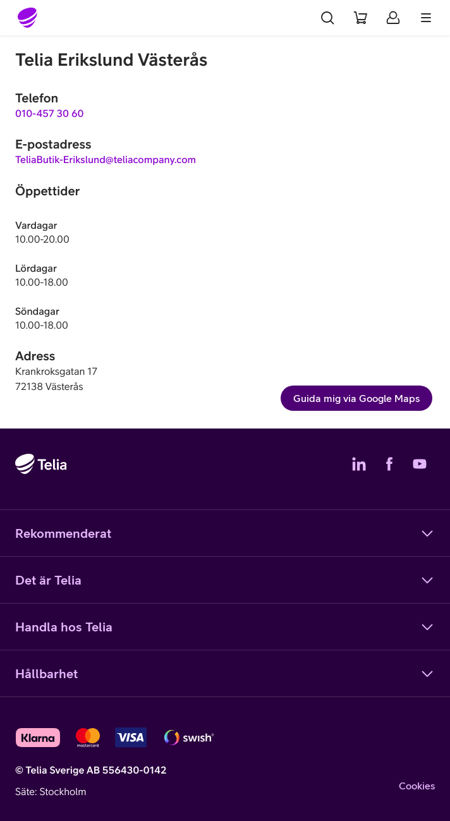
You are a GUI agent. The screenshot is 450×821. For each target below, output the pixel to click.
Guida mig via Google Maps (356, 398)
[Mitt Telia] (393, 17)
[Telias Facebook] (389, 464)
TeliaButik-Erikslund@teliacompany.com (105, 160)
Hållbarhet (225, 673)
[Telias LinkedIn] (359, 464)
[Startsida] (28, 17)
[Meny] (426, 17)
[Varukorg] (360, 17)
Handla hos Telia (225, 627)
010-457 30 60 (49, 113)
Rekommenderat (225, 533)
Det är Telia (225, 580)
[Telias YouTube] (419, 464)
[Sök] (327, 17)
